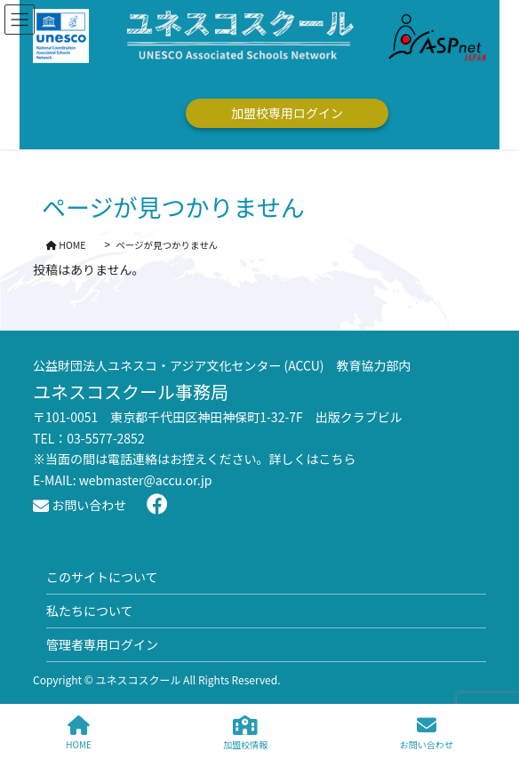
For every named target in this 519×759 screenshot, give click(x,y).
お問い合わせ (79, 505)
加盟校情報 (245, 732)
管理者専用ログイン (102, 644)
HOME (79, 732)
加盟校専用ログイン (287, 113)
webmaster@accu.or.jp (145, 480)
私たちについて (89, 610)
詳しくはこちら (312, 458)
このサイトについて (102, 577)
